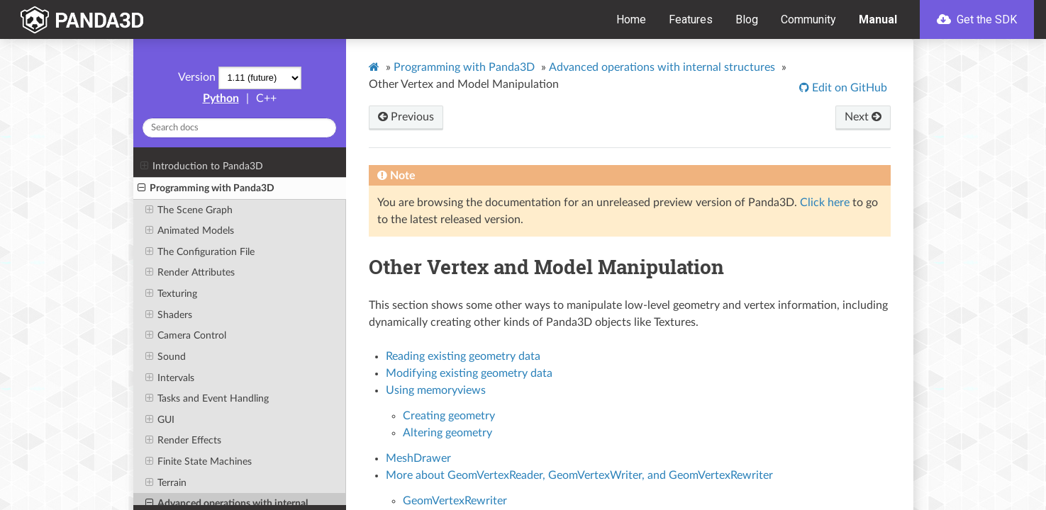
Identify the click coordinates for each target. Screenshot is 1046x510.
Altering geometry (447, 432)
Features (691, 19)
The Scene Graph (189, 210)
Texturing (171, 294)
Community (808, 19)
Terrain (166, 483)
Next (863, 117)
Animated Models (189, 231)
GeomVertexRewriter (455, 500)
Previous (406, 117)
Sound (165, 357)
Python (221, 98)
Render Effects (183, 440)
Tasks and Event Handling (207, 398)
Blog (746, 19)
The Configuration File (200, 252)
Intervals (169, 378)
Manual (878, 19)
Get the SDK (977, 19)
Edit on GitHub (848, 88)
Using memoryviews (436, 390)
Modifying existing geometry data (469, 373)
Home (631, 19)
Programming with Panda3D (206, 188)
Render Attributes (190, 272)
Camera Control (185, 335)
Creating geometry (449, 415)
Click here (825, 202)
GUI (159, 420)
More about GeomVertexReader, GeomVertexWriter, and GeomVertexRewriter (579, 475)
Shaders (168, 315)
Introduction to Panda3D (201, 166)
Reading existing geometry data (463, 356)
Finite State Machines (198, 461)
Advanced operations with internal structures (662, 67)
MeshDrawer (418, 458)
